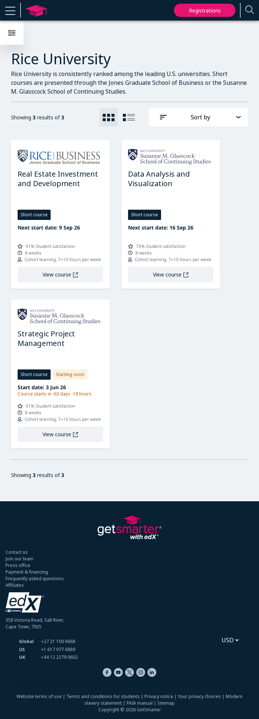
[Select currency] (230, 640)
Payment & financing (27, 572)
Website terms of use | (41, 696)
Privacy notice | (161, 696)
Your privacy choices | (202, 696)
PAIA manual (140, 703)
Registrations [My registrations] (205, 10)
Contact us (17, 552)
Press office (18, 565)
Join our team (19, 559)
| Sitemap (164, 703)
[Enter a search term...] (250, 10)
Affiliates (15, 585)
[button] (10, 10)
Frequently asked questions (35, 578)
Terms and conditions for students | (105, 696)
